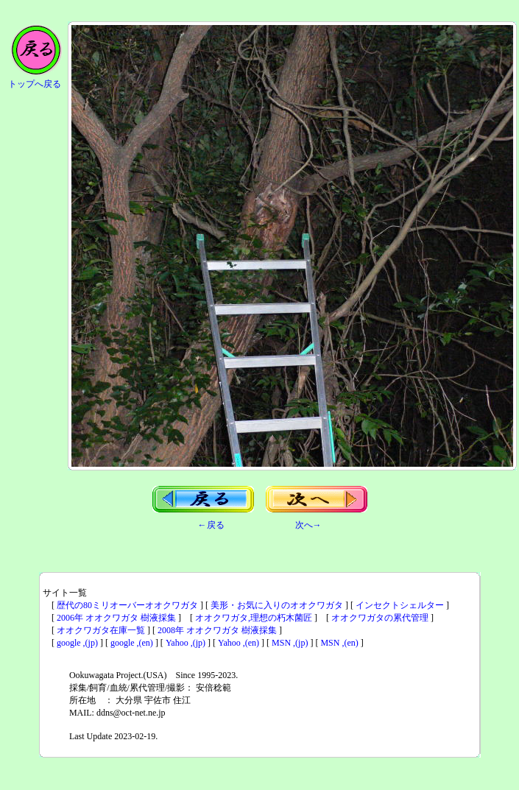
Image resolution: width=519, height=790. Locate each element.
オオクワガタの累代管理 (379, 618)
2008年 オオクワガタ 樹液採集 (217, 630)
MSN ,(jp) (290, 643)
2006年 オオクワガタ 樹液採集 (116, 618)
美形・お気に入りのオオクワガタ (277, 605)
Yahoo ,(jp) (185, 643)
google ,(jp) (77, 643)
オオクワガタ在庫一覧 (101, 630)
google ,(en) (131, 643)
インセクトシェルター (400, 605)
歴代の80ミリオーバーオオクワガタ (127, 605)
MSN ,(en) (339, 643)
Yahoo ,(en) (238, 643)
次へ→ (308, 525)
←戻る (211, 525)
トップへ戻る (34, 84)
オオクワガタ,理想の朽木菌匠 (253, 618)
